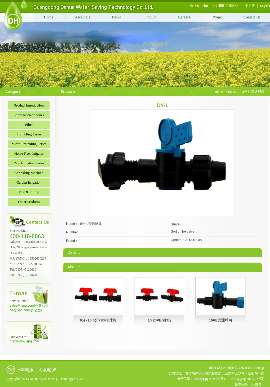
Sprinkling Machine (29, 173)
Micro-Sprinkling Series (29, 144)
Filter (29, 124)
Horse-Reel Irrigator (29, 153)
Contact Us (252, 17)
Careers (184, 17)
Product (150, 17)
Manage (259, 368)
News (116, 17)
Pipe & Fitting (29, 192)
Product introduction (29, 105)
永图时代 (257, 384)
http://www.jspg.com (24, 341)
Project (218, 17)
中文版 (250, 6)
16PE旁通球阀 (220, 320)
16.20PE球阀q (159, 320)
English (265, 6)
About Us (82, 17)
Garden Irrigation (29, 182)
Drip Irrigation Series (28, 163)
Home (48, 17)
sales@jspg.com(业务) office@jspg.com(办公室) (29, 308)
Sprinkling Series (29, 134)
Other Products (29, 202)
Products (232, 92)
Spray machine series (29, 115)
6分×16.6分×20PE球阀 (98, 320)
